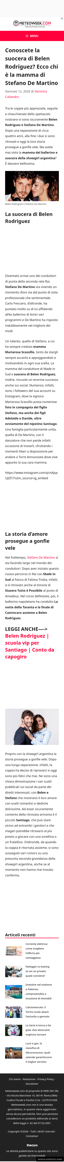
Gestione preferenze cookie (50, 1159)
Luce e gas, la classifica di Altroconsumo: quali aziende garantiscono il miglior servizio (39, 1052)
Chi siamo (15, 1079)
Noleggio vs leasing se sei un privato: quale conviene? (37, 971)
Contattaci (32, 1136)
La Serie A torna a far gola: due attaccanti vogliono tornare (38, 1030)
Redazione (29, 1079)
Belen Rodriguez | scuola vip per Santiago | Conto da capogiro (29, 646)
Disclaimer (32, 1083)
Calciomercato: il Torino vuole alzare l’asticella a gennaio (37, 1011)
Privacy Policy (46, 1079)
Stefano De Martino (41, 557)
